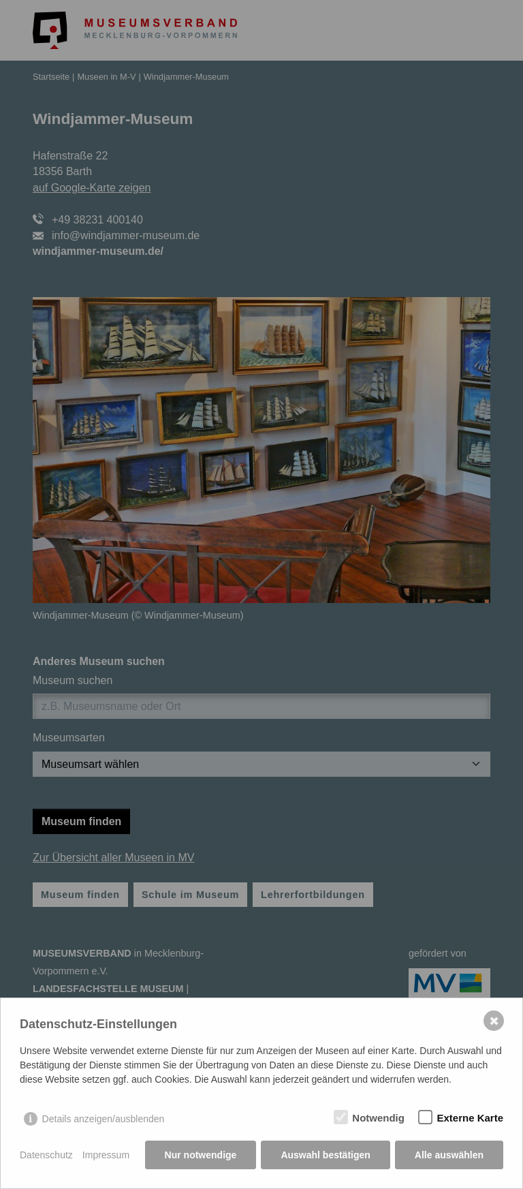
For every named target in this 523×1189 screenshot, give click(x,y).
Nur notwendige (201, 1154)
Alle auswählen (449, 1154)
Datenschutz (46, 1154)
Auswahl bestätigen (325, 1154)
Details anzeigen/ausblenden (103, 1118)
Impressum (105, 1154)
